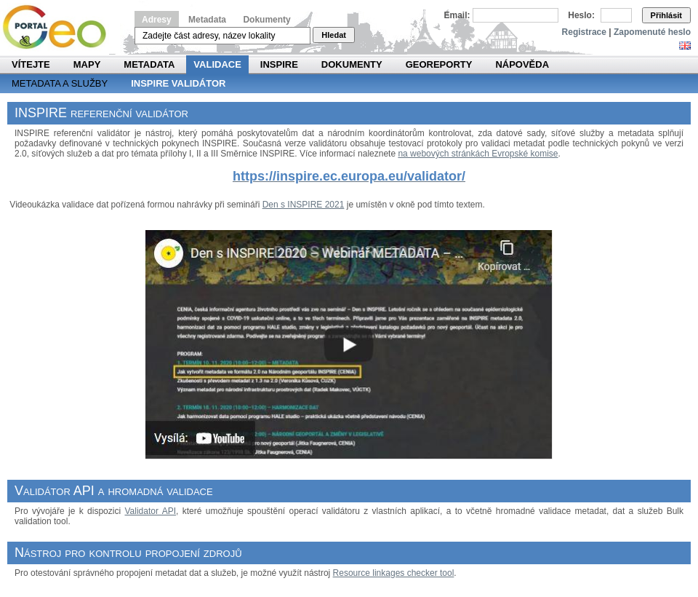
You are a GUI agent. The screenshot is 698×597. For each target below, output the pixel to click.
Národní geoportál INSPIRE (60, 27)
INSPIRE (279, 64)
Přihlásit (666, 15)
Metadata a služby (60, 83)
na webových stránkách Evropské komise (478, 154)
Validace (217, 64)
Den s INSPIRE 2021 (303, 204)
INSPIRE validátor (178, 83)
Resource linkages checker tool (393, 573)
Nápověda (522, 64)
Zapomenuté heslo (652, 32)
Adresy (157, 20)
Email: (457, 15)
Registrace (584, 32)
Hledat (333, 35)
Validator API (150, 511)
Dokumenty (266, 20)
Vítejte (31, 64)
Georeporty (439, 64)
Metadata (207, 20)
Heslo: (581, 15)
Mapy (87, 64)
